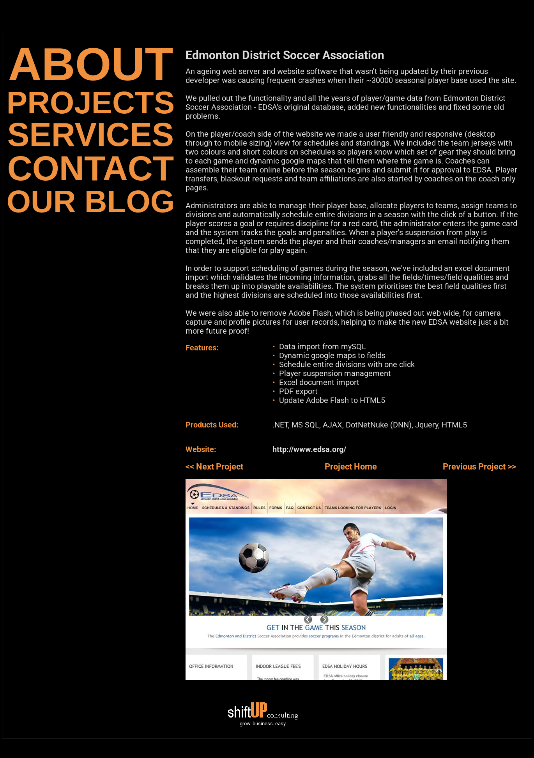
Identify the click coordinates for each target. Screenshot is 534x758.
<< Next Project (214, 466)
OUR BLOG (91, 201)
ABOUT (90, 64)
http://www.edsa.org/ (309, 449)
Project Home (351, 466)
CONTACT (90, 168)
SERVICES (90, 134)
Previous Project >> (479, 466)
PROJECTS (91, 102)
